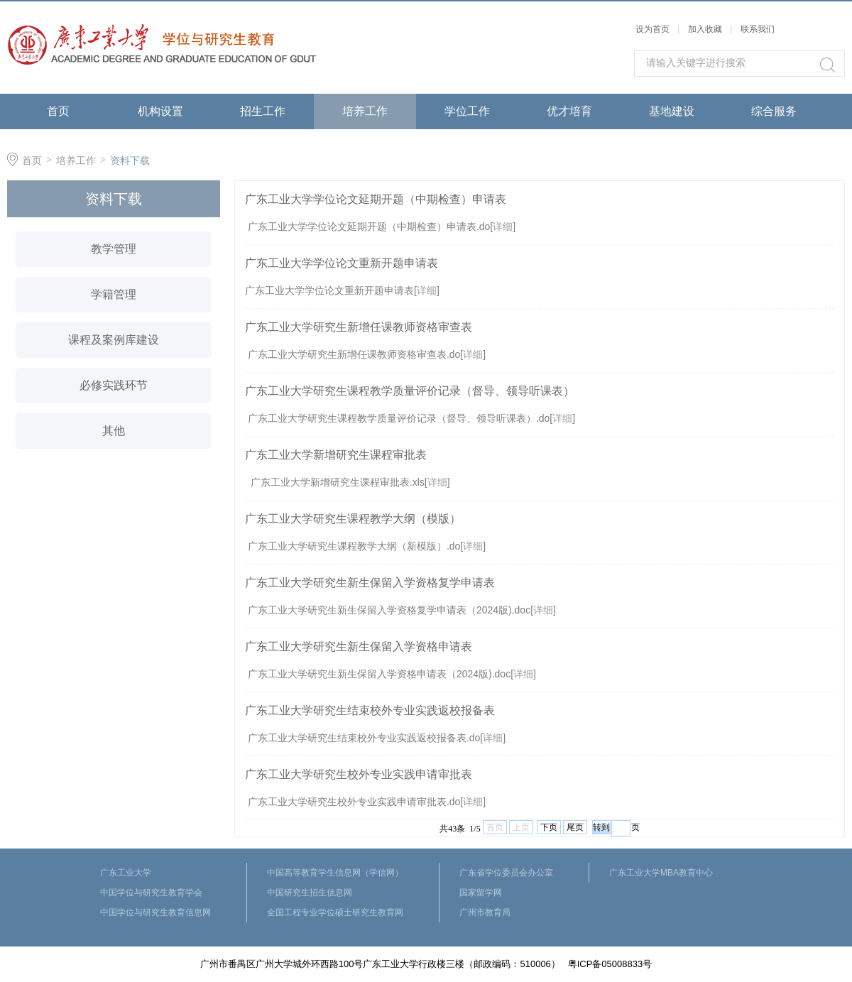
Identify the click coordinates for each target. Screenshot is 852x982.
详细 (503, 226)
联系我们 (758, 29)
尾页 (575, 827)
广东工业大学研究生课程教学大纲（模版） (353, 519)
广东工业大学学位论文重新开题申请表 (341, 263)
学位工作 (467, 111)
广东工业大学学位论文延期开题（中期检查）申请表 (375, 199)
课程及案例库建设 (113, 340)
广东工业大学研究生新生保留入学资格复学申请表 (370, 583)
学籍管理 (113, 294)
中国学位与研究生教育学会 (151, 893)
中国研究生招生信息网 (309, 893)
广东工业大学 (125, 873)
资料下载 (130, 160)
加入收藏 (705, 29)
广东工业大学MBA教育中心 (661, 873)
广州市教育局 (484, 912)
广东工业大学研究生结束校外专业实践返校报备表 (370, 710)
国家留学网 (480, 893)
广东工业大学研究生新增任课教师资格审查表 (358, 327)
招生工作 (262, 111)
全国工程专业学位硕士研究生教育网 (335, 912)
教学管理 (113, 249)
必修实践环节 (114, 385)
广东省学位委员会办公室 (506, 873)
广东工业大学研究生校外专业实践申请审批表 (358, 774)
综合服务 (774, 111)
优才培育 (569, 111)
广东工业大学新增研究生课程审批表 (336, 455)
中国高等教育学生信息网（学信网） (335, 873)
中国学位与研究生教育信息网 (155, 912)
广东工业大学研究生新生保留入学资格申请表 (358, 646)
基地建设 (671, 111)
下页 (548, 827)
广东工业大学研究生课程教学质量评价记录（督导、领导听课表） (409, 391)
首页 (58, 111)
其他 (113, 431)
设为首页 (652, 29)
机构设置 (160, 111)
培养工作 (365, 111)
